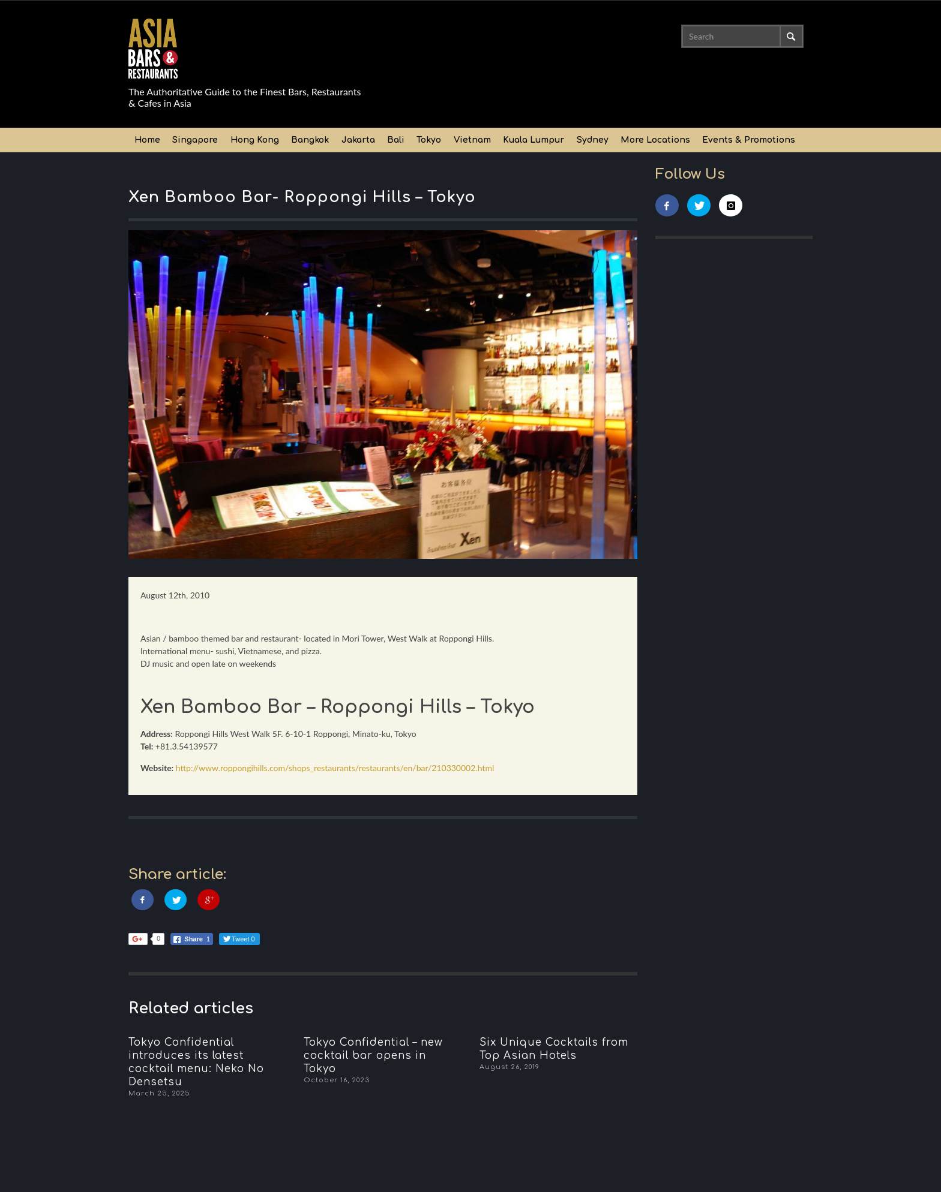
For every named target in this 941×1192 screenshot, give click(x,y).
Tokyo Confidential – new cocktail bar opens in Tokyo (373, 1055)
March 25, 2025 (159, 1093)
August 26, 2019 (510, 1067)
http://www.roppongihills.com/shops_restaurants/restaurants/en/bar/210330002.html (335, 768)
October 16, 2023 (337, 1080)
